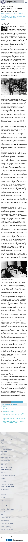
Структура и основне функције (6, 439)
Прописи (2, 443)
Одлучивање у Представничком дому (8, 475)
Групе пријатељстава (5, 511)
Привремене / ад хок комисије (6, 466)
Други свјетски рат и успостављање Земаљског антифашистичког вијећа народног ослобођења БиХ (13, 416)
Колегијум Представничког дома (7, 476)
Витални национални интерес (6, 458)
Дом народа (3, 497)
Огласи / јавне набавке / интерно (7, 529)
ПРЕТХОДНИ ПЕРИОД (6, 402)
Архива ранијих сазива (5, 442)
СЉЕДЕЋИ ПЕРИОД (17, 402)
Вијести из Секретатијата (5, 517)
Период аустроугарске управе (8, 411)
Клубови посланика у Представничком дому (9, 479)
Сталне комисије (4, 464)
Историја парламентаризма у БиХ (7, 449)
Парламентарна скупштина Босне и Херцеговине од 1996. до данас (14, 424)
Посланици (3, 478)
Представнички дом (4, 498)
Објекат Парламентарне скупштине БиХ (8, 447)
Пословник (3, 455)
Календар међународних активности (7, 508)
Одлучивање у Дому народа (6, 457)
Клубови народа (4, 463)
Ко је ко (2, 440)
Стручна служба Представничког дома (8, 484)
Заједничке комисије (5, 489)
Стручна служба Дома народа (6, 467)
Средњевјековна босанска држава (9, 408)
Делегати (2, 461)
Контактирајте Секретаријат (6, 527)
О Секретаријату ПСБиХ (5, 516)
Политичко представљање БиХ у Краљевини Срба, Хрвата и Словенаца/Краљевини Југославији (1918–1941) (14, 414)
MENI (26, 2)
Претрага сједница (4, 503)
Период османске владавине (8, 409)
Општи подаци (3, 454)
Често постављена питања (6, 444)
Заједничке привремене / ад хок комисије (8, 490)
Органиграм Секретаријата (6, 518)
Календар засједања (4, 501)
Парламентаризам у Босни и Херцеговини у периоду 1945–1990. (14, 419)
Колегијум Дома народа (5, 460)
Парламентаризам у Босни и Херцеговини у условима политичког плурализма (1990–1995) (13, 422)
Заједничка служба (4, 524)
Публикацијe (3, 446)
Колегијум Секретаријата (5, 520)
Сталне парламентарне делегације (7, 509)
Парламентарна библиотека (6, 526)
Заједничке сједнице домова (6, 500)
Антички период (6, 406)
